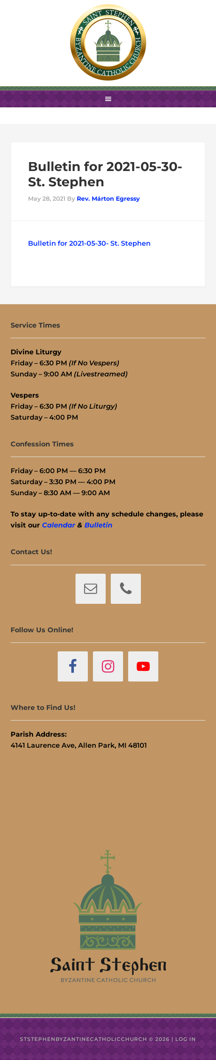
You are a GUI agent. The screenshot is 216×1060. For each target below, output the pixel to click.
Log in (185, 1039)
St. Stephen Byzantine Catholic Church (108, 42)
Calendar (58, 525)
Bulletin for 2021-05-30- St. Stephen (89, 243)
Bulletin (98, 525)
